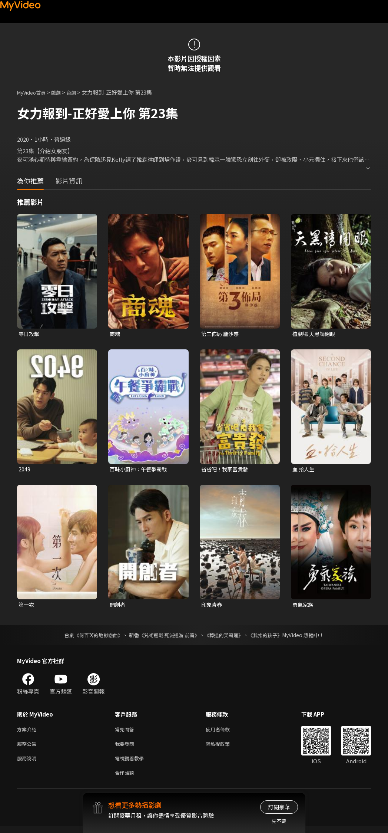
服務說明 (28, 763)
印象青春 (212, 606)
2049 (24, 470)
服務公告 (28, 747)
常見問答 (126, 732)
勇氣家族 (303, 606)
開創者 (118, 606)
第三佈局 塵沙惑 (221, 334)
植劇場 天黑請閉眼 (315, 334)
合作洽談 (126, 779)
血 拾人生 (304, 470)
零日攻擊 (30, 334)
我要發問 (126, 747)
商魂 (115, 334)
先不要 (279, 820)
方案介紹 (28, 732)
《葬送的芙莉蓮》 (226, 637)
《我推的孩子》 (270, 637)
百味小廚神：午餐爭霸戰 (140, 470)
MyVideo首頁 (34, 92)
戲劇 (61, 92)
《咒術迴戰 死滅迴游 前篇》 (168, 637)
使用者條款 (224, 732)
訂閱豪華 (279, 807)
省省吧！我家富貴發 (226, 470)
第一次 (27, 606)
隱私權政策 (224, 747)
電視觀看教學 (131, 763)
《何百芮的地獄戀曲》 (93, 637)
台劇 (78, 92)
